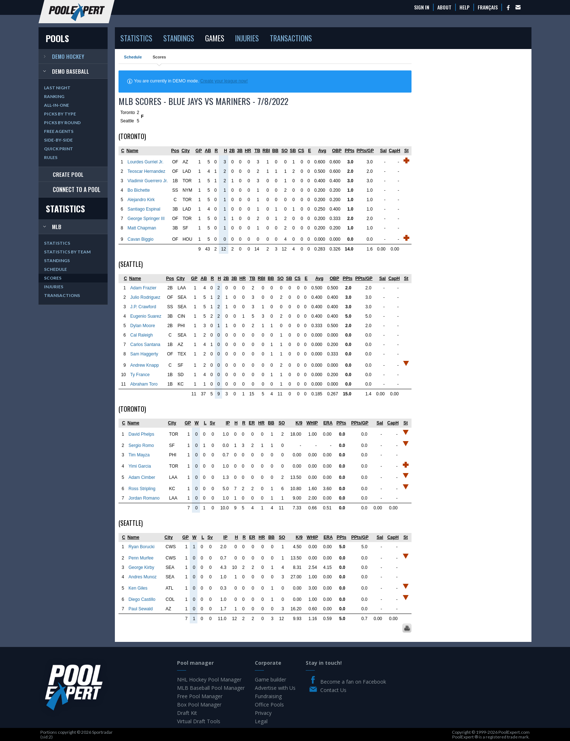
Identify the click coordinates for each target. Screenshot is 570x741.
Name (133, 150)
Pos (175, 150)
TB (257, 150)
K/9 (299, 423)
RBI (266, 150)
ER (252, 423)
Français (488, 7)
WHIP (312, 423)
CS (301, 150)
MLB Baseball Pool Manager (211, 687)
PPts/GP (365, 150)
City (185, 150)
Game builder (270, 679)
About (444, 7)
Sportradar (102, 732)
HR (248, 150)
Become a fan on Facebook (353, 681)
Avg (322, 150)
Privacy (263, 712)
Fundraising (268, 696)
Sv (212, 423)
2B (232, 150)
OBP (336, 150)
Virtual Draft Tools (198, 721)
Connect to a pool (76, 189)
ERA (328, 423)
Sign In (421, 7)
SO (284, 150)
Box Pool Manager (199, 704)
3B (239, 150)
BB (275, 150)
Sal (383, 150)
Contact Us (333, 690)
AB (208, 150)
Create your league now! (224, 81)
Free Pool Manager (199, 696)
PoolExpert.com (514, 732)
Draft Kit (187, 712)
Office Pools (269, 704)
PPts (349, 150)
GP (199, 150)
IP (228, 423)
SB (293, 150)
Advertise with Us (275, 687)
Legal (261, 721)
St (406, 150)
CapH (394, 150)
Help (464, 7)
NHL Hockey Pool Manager (209, 679)
